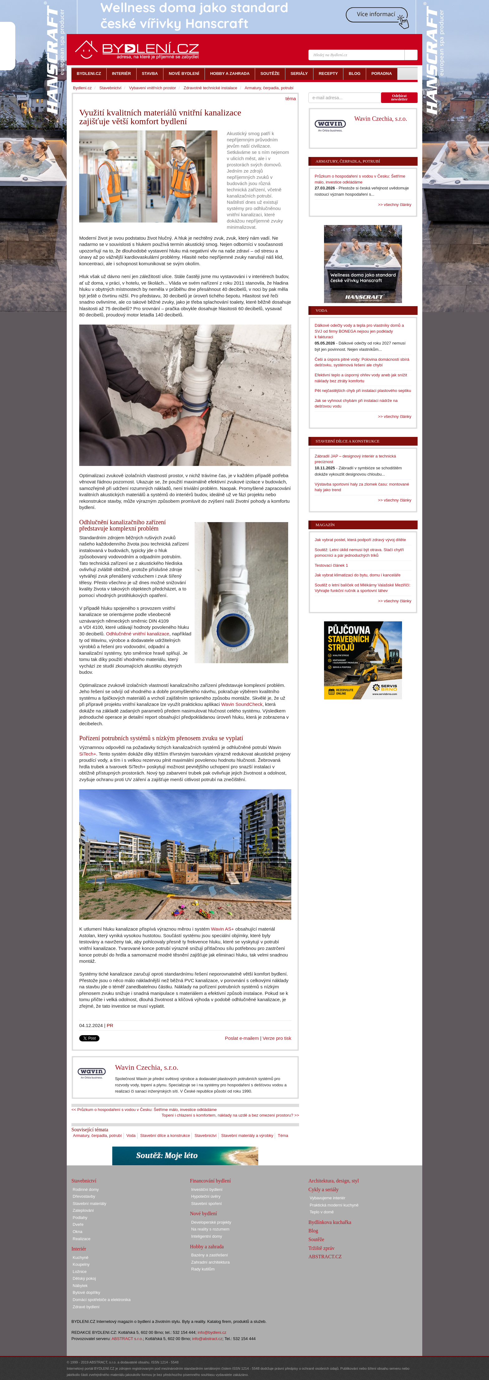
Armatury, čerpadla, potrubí (97, 1135)
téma (290, 98)
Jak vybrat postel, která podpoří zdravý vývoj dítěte (360, 539)
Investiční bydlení (206, 1189)
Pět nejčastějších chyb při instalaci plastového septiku (363, 390)
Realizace (81, 1238)
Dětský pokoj (84, 1278)
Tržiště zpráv (321, 1248)
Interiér (78, 1248)
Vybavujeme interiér (327, 1198)
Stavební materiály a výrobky (247, 1135)
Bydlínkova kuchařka (329, 1222)
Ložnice (80, 1271)
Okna (77, 1231)
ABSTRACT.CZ (325, 1256)
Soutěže (316, 1239)
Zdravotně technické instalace (210, 88)
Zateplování (83, 1210)
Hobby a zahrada (207, 1246)
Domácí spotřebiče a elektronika (102, 1299)
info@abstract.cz (207, 1338)
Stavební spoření (206, 1203)
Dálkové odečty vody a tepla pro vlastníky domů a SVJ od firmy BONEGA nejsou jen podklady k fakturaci (359, 331)
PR (110, 1025)
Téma (283, 1135)
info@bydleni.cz (212, 1332)
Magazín (325, 524)
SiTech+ (87, 753)
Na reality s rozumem (210, 1229)
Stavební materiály (89, 1203)
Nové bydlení (203, 1213)
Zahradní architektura (210, 1262)
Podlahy (80, 1217)
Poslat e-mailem (242, 1038)
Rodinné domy (86, 1189)
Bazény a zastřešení (209, 1255)
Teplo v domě (322, 1212)
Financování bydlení (210, 1180)
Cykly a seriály (323, 1189)
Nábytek (80, 1285)
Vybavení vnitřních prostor (152, 88)
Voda (131, 1135)
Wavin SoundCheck (241, 704)
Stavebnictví (206, 1135)
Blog (313, 1230)
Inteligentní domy (206, 1236)
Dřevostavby (84, 1196)
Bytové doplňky (86, 1292)
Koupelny (81, 1264)
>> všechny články (394, 204)
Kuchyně (81, 1257)
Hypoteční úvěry (205, 1196)
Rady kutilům (203, 1269)
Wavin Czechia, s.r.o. (146, 1067)
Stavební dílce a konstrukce (165, 1135)
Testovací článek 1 (331, 565)
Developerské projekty (211, 1222)
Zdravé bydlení (86, 1306)
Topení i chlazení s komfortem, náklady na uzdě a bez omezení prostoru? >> (230, 1115)
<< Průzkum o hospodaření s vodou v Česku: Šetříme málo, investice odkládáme (144, 1109)
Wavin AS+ (222, 929)
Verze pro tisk (277, 1038)
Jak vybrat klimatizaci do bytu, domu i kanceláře (357, 575)
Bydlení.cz (82, 88)
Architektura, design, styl (333, 1180)
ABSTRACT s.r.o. (127, 1338)
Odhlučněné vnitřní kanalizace (137, 633)
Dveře (78, 1224)
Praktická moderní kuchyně (334, 1205)
